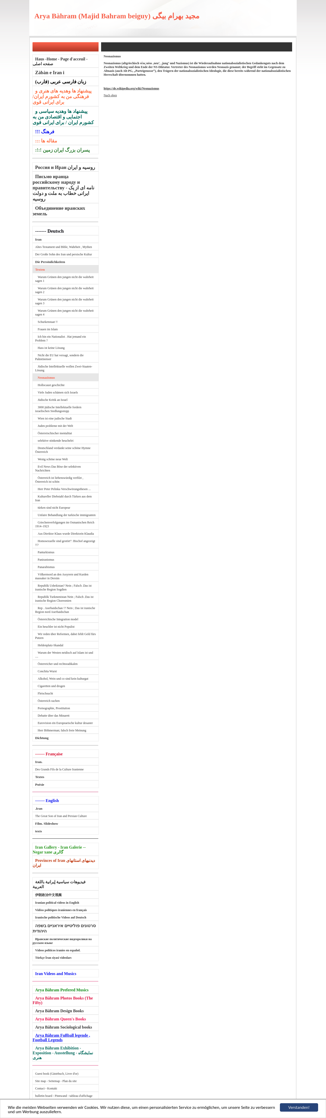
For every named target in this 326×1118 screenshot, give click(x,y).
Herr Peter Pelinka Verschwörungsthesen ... (64, 489)
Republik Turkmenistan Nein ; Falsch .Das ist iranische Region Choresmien (64, 598)
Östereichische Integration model (58, 619)
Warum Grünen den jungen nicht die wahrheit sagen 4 (64, 312)
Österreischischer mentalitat (55, 433)
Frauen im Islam (48, 329)
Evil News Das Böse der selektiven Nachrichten (58, 468)
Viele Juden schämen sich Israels (58, 392)
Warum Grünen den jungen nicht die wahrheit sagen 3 (64, 301)
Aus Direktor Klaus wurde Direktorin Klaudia (66, 533)
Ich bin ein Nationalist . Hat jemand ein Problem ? (60, 338)
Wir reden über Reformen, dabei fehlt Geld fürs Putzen (65, 636)
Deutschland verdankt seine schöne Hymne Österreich (62, 450)
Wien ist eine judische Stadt (55, 418)
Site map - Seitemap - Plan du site (56, 1081)
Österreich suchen (49, 701)
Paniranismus (46, 559)
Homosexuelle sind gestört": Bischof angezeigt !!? (65, 543)
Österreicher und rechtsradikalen (58, 664)
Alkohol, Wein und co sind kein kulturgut (63, 678)
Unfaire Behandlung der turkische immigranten (67, 515)
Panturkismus (46, 552)
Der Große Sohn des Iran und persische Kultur (63, 254)
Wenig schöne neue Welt (53, 459)
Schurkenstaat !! (48, 322)
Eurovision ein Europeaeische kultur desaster (65, 723)
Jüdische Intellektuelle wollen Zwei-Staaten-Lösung (63, 368)
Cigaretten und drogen (51, 686)
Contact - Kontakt (46, 1088)
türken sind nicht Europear (54, 507)
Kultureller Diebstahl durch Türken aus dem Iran (63, 498)
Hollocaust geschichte (51, 385)
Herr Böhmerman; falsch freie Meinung (62, 730)
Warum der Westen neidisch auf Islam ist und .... (64, 654)
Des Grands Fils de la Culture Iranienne (59, 769)
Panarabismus (46, 567)
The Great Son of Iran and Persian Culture (61, 816)
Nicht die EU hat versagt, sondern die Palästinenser (59, 357)
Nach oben (110, 95)
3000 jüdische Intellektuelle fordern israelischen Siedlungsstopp (58, 409)
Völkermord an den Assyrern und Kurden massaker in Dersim (61, 576)
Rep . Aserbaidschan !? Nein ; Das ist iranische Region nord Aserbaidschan (65, 610)
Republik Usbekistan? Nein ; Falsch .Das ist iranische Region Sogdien (63, 587)
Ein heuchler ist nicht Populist (56, 626)
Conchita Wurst (47, 671)
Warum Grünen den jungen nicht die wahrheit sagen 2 (64, 290)
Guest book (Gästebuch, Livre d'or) (56, 1073)
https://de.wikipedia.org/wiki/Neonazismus (131, 88)
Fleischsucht (45, 693)
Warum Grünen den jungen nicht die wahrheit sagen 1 (64, 279)
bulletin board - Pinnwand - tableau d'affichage (63, 1096)
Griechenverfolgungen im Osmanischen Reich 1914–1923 (64, 524)
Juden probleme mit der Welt (55, 426)
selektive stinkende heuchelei (56, 440)
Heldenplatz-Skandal (50, 645)
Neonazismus (46, 377)
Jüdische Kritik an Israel (52, 400)
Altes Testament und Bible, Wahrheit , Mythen (63, 247)
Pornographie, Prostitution (54, 708)
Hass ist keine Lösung (51, 348)
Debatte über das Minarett (54, 715)
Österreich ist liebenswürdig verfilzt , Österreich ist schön (59, 479)
